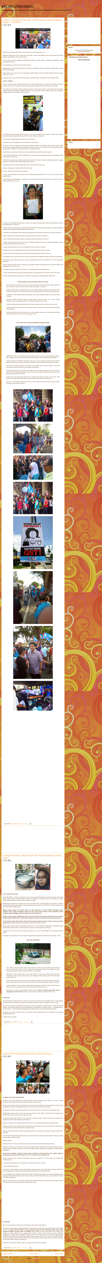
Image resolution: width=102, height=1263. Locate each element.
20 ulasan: (25, 1247)
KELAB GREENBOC (17, 6)
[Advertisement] (33, 839)
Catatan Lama (59, 1253)
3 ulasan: (25, 823)
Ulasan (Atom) (35, 1258)
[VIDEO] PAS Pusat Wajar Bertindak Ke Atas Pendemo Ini (27, 1054)
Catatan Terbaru (8, 1253)
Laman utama (33, 1253)
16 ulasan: (26, 1022)
